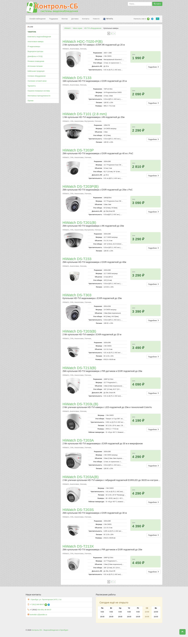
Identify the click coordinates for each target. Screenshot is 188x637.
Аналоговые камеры (35, 42)
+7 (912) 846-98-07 (37, 604)
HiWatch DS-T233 (77, 259)
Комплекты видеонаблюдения (39, 37)
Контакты (85, 19)
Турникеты (32, 86)
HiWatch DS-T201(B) (79, 223)
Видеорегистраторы (35, 51)
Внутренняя (89, 121)
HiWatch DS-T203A (78, 440)
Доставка (74, 19)
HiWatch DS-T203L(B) (80, 404)
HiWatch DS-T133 (77, 78)
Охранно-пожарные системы (39, 91)
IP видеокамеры (34, 46)
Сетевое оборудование (37, 76)
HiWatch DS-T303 (77, 295)
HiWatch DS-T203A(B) (81, 477)
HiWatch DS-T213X (78, 546)
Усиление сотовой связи (37, 81)
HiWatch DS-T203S (78, 510)
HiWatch (67, 28)
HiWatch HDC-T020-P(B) (83, 41)
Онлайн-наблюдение (37, 19)
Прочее (30, 101)
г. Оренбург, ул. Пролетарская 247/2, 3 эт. (46, 599)
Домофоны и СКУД (35, 56)
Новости (96, 19)
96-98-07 (47, 610)
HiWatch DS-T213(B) (79, 368)
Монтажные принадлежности (39, 96)
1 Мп (71, 121)
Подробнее (153, 67)
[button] (182, 632)
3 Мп (71, 302)
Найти (157, 4)
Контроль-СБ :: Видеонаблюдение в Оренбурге (50, 630)
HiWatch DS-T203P (78, 150)
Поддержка (53, 19)
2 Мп (71, 157)
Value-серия (77, 28)
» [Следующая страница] (114, 33)
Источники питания (35, 66)
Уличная (83, 49)
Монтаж (65, 19)
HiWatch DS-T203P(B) (81, 186)
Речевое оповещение (36, 61)
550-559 (40, 610)
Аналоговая (74, 49)
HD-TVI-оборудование (92, 28)
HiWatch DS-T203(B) (79, 331)
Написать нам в (140, 19)
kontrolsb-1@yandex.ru (38, 615)
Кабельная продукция (36, 71)
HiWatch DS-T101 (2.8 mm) (85, 114)
